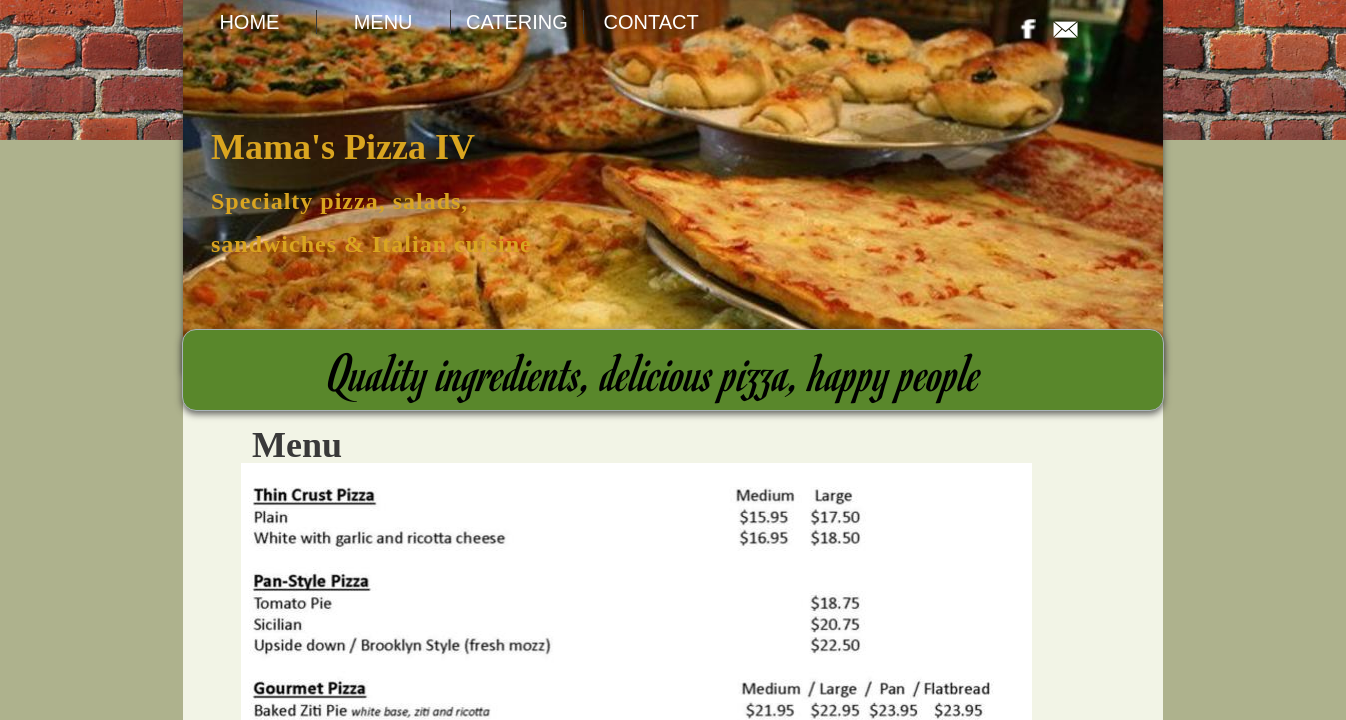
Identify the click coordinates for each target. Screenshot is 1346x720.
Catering (517, 22)
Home (249, 22)
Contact (651, 22)
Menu (383, 22)
